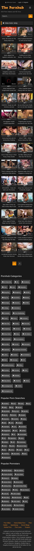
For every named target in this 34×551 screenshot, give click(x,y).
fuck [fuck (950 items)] (16, 430)
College (6, 308)
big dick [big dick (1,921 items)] (25, 411)
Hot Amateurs (19, 339)
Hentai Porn (8, 527)
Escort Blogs (25, 525)
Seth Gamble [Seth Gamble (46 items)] (7, 505)
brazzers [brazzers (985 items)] (6, 419)
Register (25, 2)
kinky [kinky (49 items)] (16, 490)
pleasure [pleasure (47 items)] (6, 501)
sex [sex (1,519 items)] (27, 450)
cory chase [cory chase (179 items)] (20, 474)
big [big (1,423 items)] (12, 407)
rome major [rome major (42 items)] (16, 501)
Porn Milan (7, 523)
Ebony (15, 318)
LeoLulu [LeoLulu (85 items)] (6, 493)
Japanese (6, 349)
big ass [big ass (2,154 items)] (19, 407)
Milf (24, 360)
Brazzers (17, 302)
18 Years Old (7, 282)
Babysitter (23, 287)
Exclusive (24, 318)
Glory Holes (7, 334)
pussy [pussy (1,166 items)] (12, 450)
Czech (5, 318)
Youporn (27, 527)
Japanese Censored (20, 349)
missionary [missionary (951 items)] (22, 442)
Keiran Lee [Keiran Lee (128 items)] (7, 490)
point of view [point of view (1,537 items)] (22, 446)
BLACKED (16, 297)
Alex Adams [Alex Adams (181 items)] (19, 470)
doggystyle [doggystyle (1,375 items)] (7, 430)
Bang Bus (6, 292)
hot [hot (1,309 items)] (4, 438)
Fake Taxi (6, 323)
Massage (14, 360)
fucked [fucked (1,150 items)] (23, 430)
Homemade (7, 339)
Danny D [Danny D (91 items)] (6, 478)
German (17, 328)
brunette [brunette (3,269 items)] (15, 419)
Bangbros (17, 292)
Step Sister (7, 380)
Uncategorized (8, 386)
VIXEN (19, 386)
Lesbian (15, 354)
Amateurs (26, 282)
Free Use (26, 323)
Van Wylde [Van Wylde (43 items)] (7, 509)
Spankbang (14, 525)
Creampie (6, 313)
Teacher (18, 380)
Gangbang (7, 328)
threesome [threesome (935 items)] (7, 457)
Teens (27, 380)
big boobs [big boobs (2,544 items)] (6, 411)
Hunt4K (16, 344)
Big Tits (6, 297)
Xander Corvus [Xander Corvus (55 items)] (18, 509)
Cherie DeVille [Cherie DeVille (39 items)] (8, 474)
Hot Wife (6, 344)
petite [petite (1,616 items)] (12, 446)
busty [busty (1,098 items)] (24, 419)
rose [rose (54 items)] (25, 501)
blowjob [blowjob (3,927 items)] (23, 415)
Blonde (27, 297)
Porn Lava (18, 527)
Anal (5, 287)
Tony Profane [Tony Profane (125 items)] (20, 505)
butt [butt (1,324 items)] (5, 423)
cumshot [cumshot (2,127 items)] (23, 426)
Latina (5, 354)
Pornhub (6, 370)
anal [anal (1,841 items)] (14, 403)
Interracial (26, 344)
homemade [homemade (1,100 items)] (22, 434)
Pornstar (16, 370)
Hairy (17, 334)
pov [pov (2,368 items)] (5, 450)
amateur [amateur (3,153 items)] (6, 403)
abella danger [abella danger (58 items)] (8, 470)
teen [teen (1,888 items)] (25, 453)
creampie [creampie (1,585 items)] (6, 426)
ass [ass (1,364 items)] (29, 403)
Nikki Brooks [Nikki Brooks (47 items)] (17, 497)
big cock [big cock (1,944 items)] (16, 411)
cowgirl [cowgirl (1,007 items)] (20, 423)
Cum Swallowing (19, 313)
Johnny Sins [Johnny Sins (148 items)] (7, 486)
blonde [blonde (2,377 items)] (14, 415)
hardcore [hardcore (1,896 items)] (6, 434)
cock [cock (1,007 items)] (11, 423)
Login (19, 2)
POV (26, 370)
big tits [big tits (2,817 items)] (5, 415)
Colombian (17, 308)
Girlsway (27, 328)
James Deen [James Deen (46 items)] (7, 482)
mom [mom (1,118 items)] (5, 446)
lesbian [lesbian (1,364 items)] (6, 442)
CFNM (27, 302)
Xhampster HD (8, 391)
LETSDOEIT (26, 354)
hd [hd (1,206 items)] (14, 434)
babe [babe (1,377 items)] (5, 407)
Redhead (6, 375)
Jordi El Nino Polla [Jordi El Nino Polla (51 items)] (20, 486)
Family (16, 323)
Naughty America (8, 365)
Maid (5, 360)
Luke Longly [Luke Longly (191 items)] (16, 493)
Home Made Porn (19, 523)
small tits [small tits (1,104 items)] (6, 453)
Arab (13, 287)
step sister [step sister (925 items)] (16, 453)
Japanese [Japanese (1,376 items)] (13, 438)
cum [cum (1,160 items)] (15, 426)
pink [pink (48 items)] (27, 497)
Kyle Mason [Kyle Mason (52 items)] (25, 490)
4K (17, 282)
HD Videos (27, 334)
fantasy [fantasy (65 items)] (15, 478)
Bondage (6, 302)
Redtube (17, 375)
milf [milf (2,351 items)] (13, 442)
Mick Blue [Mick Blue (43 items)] (6, 497)
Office (20, 365)
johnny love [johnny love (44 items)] (19, 482)
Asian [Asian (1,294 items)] (21, 403)
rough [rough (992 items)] (20, 450)
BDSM (27, 292)
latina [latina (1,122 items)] (21, 438)
